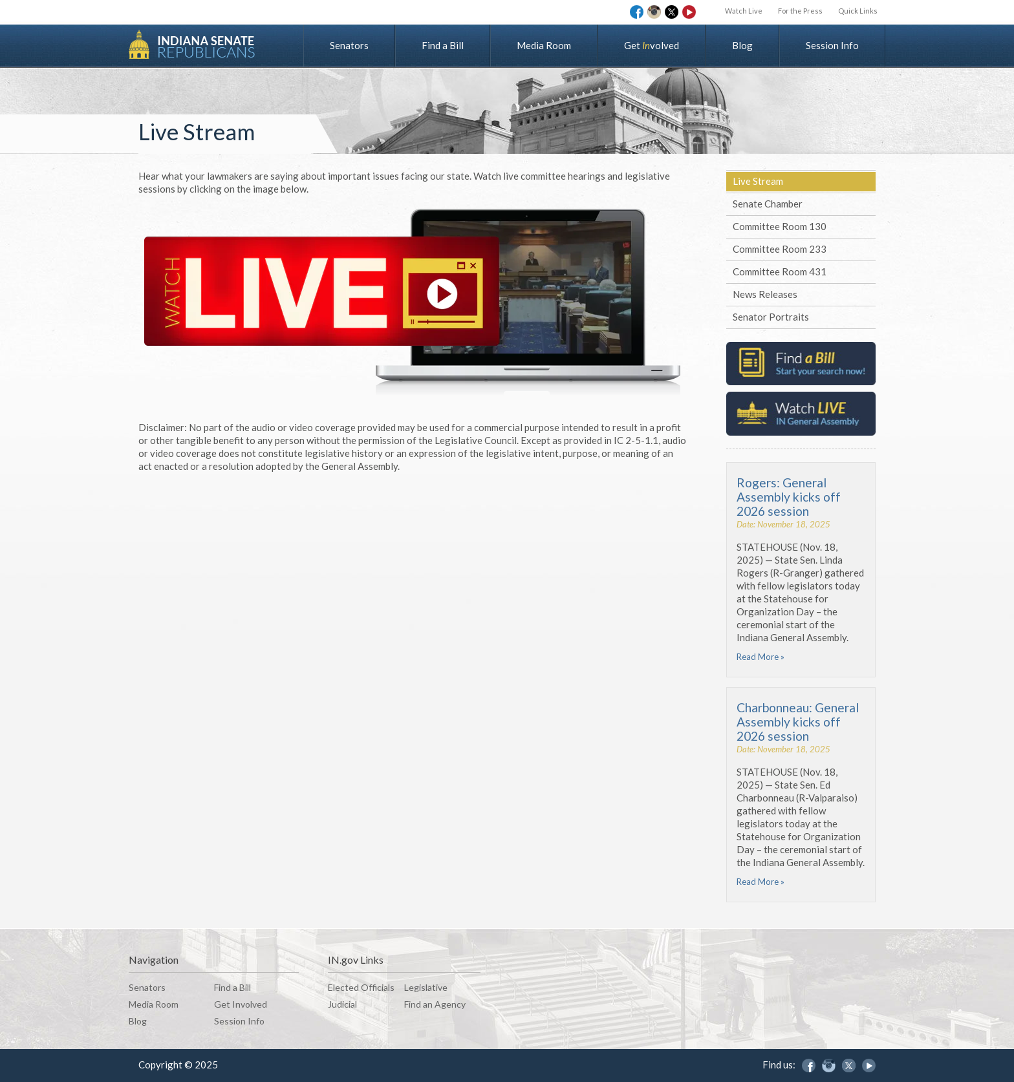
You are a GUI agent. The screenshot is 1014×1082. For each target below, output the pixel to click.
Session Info (832, 45)
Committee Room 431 (779, 271)
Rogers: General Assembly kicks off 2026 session (789, 496)
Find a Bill (443, 45)
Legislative (426, 987)
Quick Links (858, 10)
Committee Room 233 (779, 249)
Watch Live (743, 10)
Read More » (760, 657)
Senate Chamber (768, 203)
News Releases (765, 294)
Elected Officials (361, 987)
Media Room (544, 45)
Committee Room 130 (779, 226)
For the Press (800, 10)
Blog (742, 45)
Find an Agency (435, 1004)
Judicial (342, 1004)
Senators (349, 45)
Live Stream (758, 181)
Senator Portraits (771, 317)
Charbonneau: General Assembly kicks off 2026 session (798, 721)
